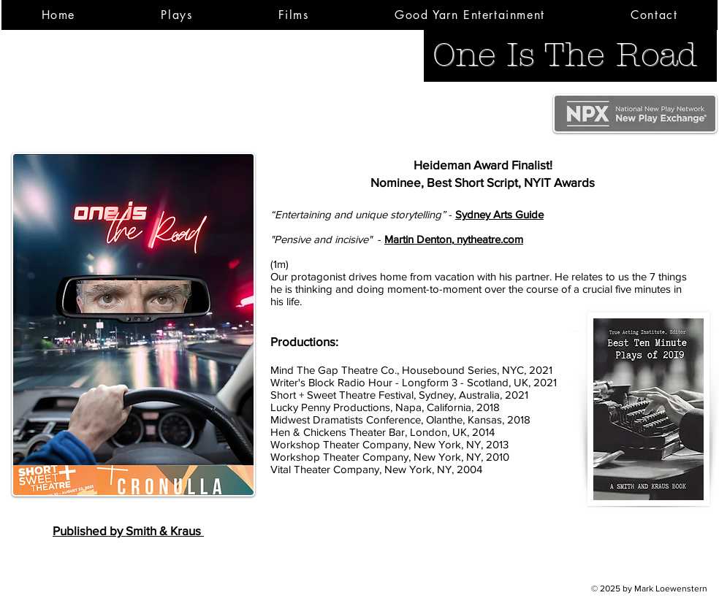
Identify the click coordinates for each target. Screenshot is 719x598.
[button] (176, 15)
